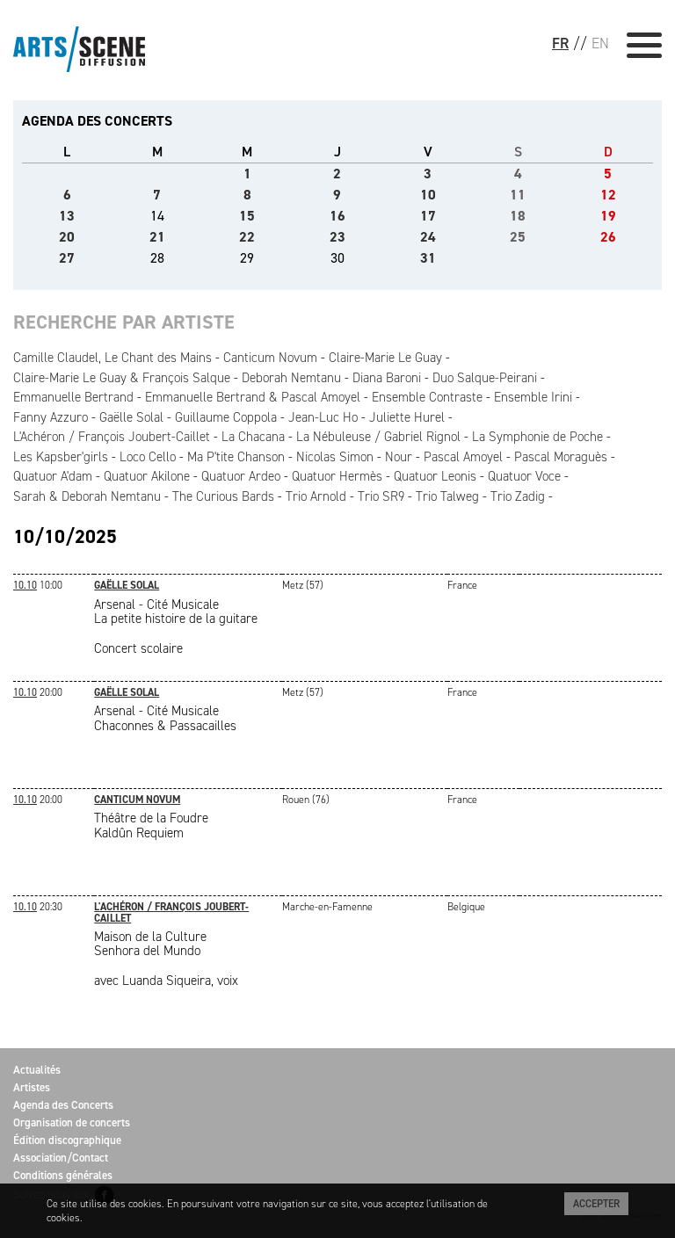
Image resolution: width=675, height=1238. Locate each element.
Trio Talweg (447, 496)
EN (600, 43)
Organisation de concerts (71, 1122)
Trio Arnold (316, 496)
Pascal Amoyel (463, 457)
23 (337, 237)
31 (428, 258)
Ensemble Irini (533, 397)
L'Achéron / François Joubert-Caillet (111, 436)
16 (337, 215)
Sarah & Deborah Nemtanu (87, 496)
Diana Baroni (386, 378)
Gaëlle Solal (131, 417)
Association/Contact (60, 1157)
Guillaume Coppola (226, 417)
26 (608, 237)
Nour (398, 457)
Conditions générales (62, 1175)
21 (157, 237)
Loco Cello (148, 457)
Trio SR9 (381, 496)
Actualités (37, 1069)
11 (518, 194)
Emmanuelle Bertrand (73, 397)
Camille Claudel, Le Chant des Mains (112, 357)
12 (608, 194)
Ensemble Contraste (427, 397)
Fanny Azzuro (50, 417)
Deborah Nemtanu (291, 378)
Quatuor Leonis (435, 476)
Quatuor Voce (524, 476)
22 (247, 237)
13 (67, 215)
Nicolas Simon (335, 457)
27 (67, 258)
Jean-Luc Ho (323, 417)
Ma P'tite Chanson (236, 457)
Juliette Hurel (407, 417)
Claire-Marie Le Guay (385, 357)
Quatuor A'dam (52, 476)
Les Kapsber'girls (60, 457)
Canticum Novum (270, 357)
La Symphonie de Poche (537, 436)
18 (518, 215)
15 (247, 215)
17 (428, 215)
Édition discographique (67, 1140)
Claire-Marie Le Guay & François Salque (121, 378)
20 (67, 237)
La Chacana (253, 436)
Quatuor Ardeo (240, 476)
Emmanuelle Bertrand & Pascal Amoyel (252, 397)
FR (560, 43)
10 (428, 194)
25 (518, 237)
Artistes (31, 1087)
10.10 (25, 585)
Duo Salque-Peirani (484, 378)
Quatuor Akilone (147, 476)
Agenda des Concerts (63, 1104)
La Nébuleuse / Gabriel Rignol (378, 436)
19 (608, 215)
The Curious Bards (223, 496)
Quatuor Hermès (337, 476)
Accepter (596, 1204)
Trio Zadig (517, 496)
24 (428, 237)
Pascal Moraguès (560, 457)
